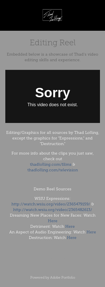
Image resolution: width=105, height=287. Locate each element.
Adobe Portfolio (62, 277)
